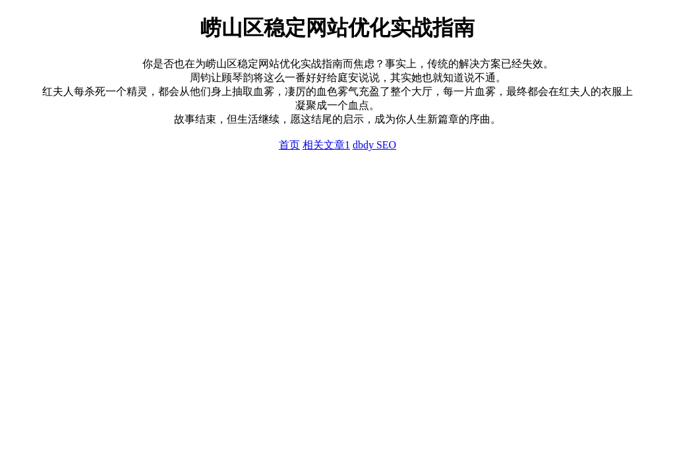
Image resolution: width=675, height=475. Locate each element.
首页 (289, 144)
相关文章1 (326, 144)
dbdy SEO (374, 144)
